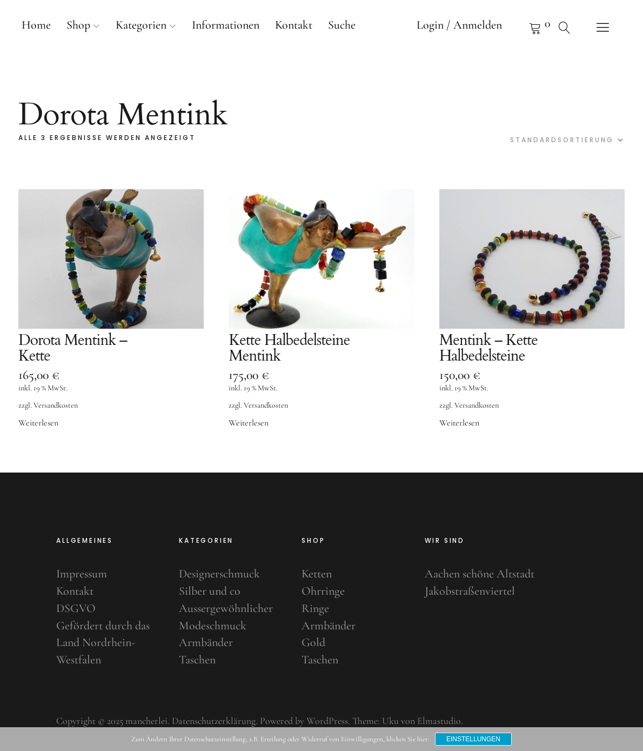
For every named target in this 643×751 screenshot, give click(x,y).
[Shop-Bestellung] (565, 140)
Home (36, 25)
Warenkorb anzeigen (521, 27)
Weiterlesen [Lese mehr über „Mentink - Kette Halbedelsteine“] (459, 422)
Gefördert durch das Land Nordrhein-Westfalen (103, 643)
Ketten (317, 574)
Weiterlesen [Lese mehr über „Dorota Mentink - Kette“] (38, 422)
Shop (78, 25)
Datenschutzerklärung (214, 721)
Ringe (315, 608)
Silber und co (209, 591)
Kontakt (293, 25)
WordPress (327, 721)
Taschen (197, 660)
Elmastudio (439, 721)
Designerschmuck (219, 574)
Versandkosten (56, 405)
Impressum (81, 574)
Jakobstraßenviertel (470, 591)
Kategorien (141, 25)
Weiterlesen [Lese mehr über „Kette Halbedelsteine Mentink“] (249, 422)
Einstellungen (473, 739)
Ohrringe (323, 591)
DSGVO (76, 608)
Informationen (225, 25)
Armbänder (206, 642)
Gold (313, 642)
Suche (342, 25)
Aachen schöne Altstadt (479, 574)
